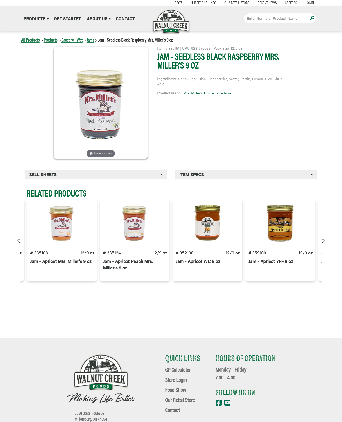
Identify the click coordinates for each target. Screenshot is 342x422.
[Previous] (19, 240)
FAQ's (173, 3)
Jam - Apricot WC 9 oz (198, 268)
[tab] (96, 174)
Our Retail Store (231, 3)
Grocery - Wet (72, 39)
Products (36, 18)
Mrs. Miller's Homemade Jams (207, 93)
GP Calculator (178, 369)
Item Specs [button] (191, 174)
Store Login (176, 379)
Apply (312, 18)
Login (304, 3)
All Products (30, 39)
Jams (90, 39)
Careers (285, 3)
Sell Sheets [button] (43, 174)
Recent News (261, 3)
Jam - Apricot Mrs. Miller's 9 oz (60, 268)
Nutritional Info (197, 3)
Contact (125, 18)
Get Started (68, 18)
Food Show (175, 389)
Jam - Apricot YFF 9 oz (270, 268)
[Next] (323, 240)
